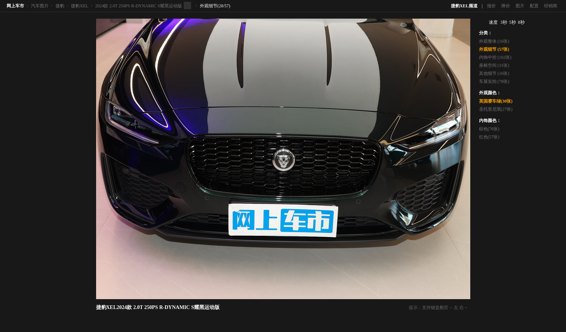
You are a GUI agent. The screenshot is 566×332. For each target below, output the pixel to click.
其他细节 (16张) (494, 73)
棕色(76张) (489, 128)
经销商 (550, 5)
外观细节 (208, 5)
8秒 (521, 22)
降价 (505, 5)
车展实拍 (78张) (494, 81)
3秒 (504, 22)
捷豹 (60, 5)
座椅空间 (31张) (494, 65)
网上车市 (15, 5)
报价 (491, 5)
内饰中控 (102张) (495, 57)
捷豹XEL (79, 5)
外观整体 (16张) (494, 41)
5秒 (512, 22)
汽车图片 (40, 5)
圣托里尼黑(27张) (496, 109)
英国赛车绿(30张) (496, 101)
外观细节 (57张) (494, 49)
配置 (534, 5)
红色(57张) (489, 137)
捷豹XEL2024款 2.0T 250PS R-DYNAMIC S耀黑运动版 (158, 307)
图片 (520, 5)
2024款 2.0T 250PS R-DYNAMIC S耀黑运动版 (138, 5)
